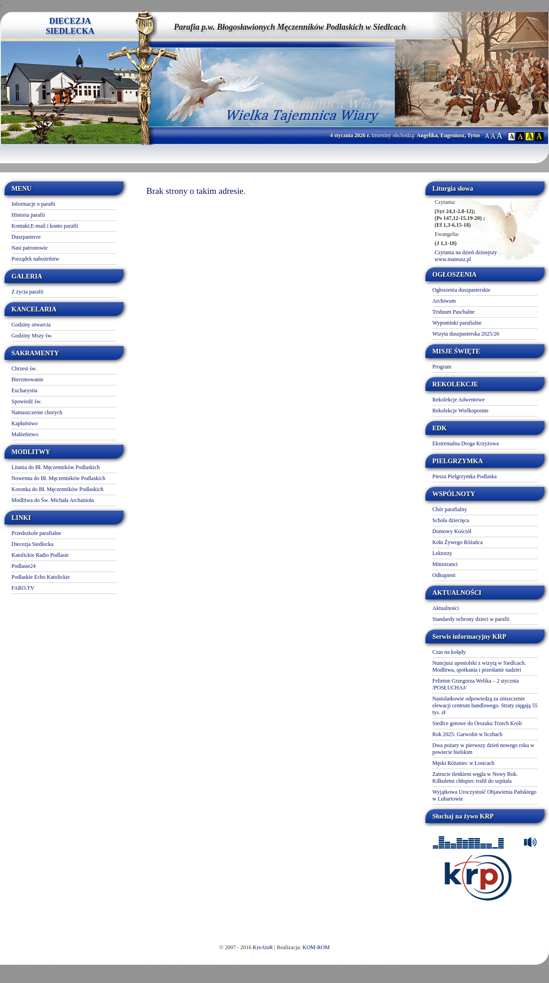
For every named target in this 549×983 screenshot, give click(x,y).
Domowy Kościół (451, 531)
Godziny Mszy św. (32, 335)
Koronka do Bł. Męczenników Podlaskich (57, 489)
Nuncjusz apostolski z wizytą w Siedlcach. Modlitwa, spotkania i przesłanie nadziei (479, 666)
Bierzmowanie (27, 379)
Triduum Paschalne (453, 312)
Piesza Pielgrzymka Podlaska (464, 476)
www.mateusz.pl (453, 259)
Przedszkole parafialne (36, 533)
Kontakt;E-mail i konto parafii (44, 226)
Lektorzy (442, 553)
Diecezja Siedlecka (32, 544)
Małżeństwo (24, 434)
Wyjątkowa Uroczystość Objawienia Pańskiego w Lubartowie (484, 795)
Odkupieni (444, 575)
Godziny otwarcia (31, 324)
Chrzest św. (24, 368)
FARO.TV (22, 588)
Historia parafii (28, 215)
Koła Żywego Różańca (457, 542)
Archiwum (444, 301)
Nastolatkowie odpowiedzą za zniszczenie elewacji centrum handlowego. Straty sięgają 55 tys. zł (485, 705)
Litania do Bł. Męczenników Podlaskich (55, 467)
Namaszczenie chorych (36, 412)
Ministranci (445, 564)
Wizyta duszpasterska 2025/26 (465, 334)
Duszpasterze (26, 237)
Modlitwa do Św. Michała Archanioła (52, 500)
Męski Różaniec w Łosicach (463, 763)
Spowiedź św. (26, 401)
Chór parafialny (449, 509)
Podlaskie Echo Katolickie (40, 577)
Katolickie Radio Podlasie (40, 555)
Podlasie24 (23, 566)
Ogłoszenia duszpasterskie (461, 290)
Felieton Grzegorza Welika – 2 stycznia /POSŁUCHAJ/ (475, 684)
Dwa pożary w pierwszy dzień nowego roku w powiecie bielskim (483, 748)
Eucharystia (24, 390)
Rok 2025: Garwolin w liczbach (467, 734)
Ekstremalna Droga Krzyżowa (465, 443)
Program (441, 366)
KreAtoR (263, 947)
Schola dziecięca (450, 520)
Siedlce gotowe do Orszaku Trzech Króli (477, 723)
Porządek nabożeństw (35, 259)
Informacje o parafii (33, 204)
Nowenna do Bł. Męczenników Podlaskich (58, 478)
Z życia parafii (27, 291)
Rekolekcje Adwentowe (458, 399)
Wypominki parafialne (457, 323)
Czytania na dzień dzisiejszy (466, 252)
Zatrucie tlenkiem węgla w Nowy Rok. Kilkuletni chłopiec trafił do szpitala (475, 777)
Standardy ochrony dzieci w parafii (471, 619)
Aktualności (445, 608)
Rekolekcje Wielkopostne (460, 410)
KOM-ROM (315, 947)
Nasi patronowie (29, 248)
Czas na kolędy (449, 652)
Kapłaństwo (24, 423)
